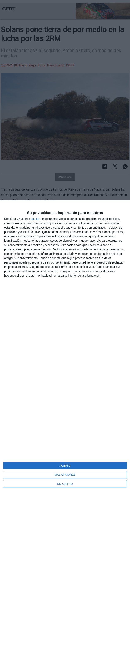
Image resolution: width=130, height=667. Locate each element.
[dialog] (65, 433)
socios (35, 218)
